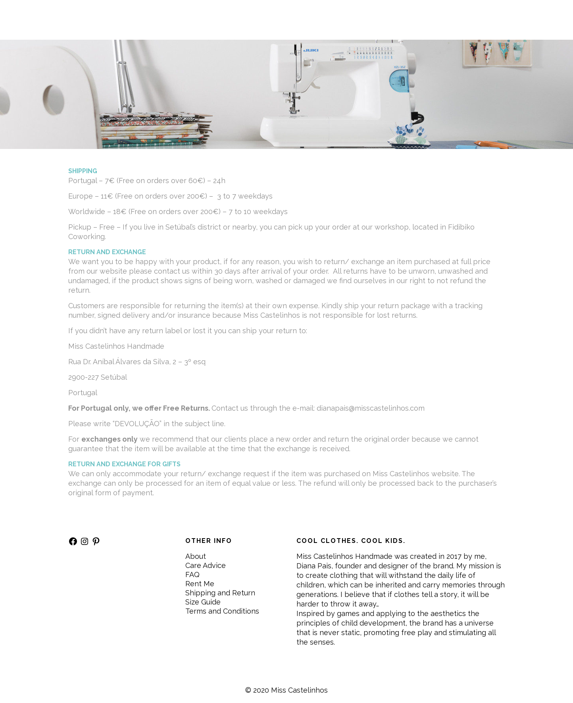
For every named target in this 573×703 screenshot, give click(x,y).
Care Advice (205, 565)
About (195, 556)
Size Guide (203, 602)
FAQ (192, 574)
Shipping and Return (220, 593)
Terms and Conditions (222, 611)
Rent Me (199, 583)
